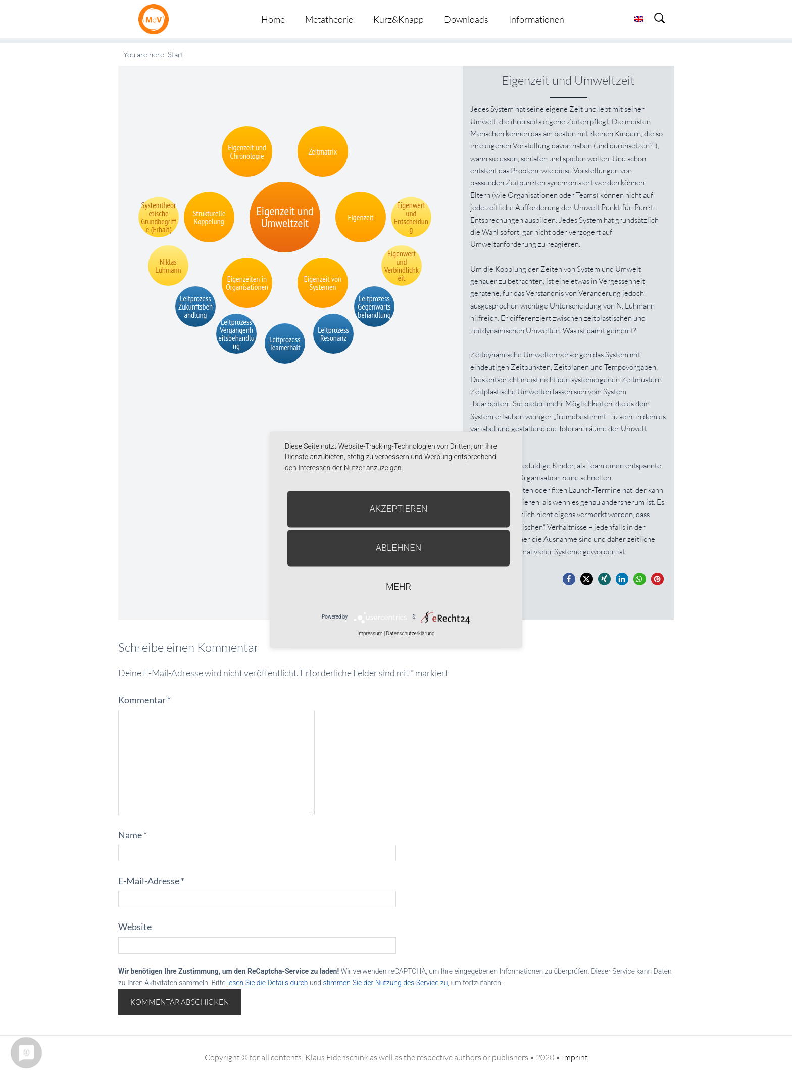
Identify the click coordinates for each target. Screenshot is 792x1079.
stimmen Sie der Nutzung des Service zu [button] (385, 983)
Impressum (369, 633)
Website (135, 926)
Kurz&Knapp (398, 19)
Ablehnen (399, 547)
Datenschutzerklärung (410, 633)
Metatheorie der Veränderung (156, 19)
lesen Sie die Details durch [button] (267, 983)
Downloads (466, 19)
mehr (398, 586)
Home (273, 19)
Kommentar (144, 699)
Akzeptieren (399, 508)
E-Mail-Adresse (151, 880)
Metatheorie (329, 19)
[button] (569, 579)
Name (132, 834)
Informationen (536, 19)
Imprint (575, 1057)
